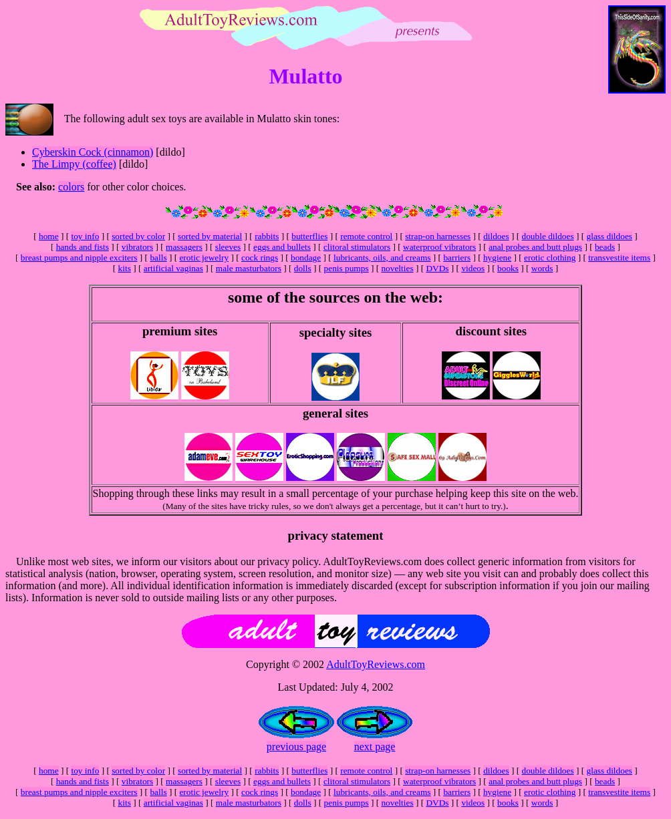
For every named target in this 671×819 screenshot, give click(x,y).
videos (473, 268)
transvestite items (619, 258)
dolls (302, 268)
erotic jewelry (204, 258)
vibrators (137, 247)
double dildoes (548, 236)
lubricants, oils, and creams (381, 258)
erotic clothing (549, 258)
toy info (85, 236)
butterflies (309, 236)
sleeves (228, 247)
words (542, 268)
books (508, 268)
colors (71, 186)
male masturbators (248, 268)
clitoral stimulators (356, 247)
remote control (366, 236)
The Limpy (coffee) (74, 164)
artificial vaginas (173, 268)
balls (158, 258)
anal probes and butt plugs (535, 247)
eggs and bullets (282, 247)
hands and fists (82, 247)
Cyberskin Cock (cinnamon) (92, 152)
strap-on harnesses (438, 236)
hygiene (497, 258)
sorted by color (138, 236)
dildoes (496, 236)
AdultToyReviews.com (375, 664)
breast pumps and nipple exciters (79, 258)
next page (375, 746)
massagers (184, 247)
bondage (306, 258)
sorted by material (210, 236)
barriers (457, 258)
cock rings (259, 258)
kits (124, 268)
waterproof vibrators (439, 247)
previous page (296, 746)
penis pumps (346, 268)
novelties (397, 268)
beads (605, 247)
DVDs (437, 268)
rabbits (267, 236)
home (49, 236)
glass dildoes (610, 236)
